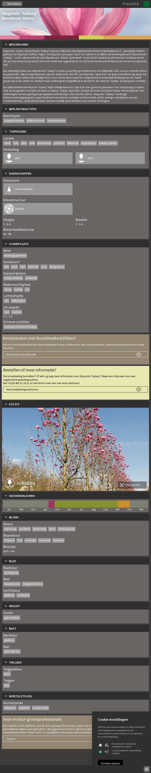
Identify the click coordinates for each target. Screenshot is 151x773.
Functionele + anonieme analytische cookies (120, 745)
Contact (10, 739)
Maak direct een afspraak (21, 354)
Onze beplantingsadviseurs (22, 389)
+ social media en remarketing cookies (123, 752)
